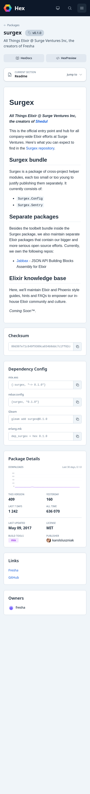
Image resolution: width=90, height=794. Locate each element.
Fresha (13, 570)
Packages (11, 25)
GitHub (13, 577)
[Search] (70, 8)
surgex (13, 32)
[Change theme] (57, 8)
